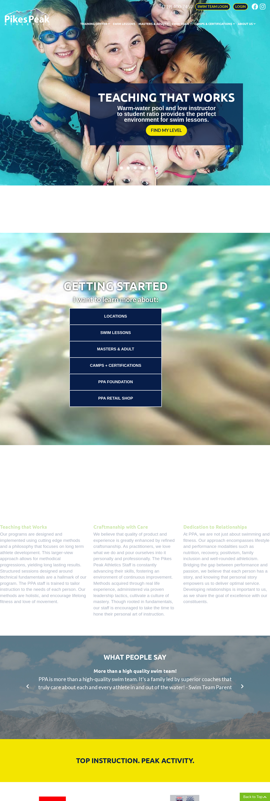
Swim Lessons (124, 24)
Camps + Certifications (115, 365)
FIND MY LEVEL (166, 130)
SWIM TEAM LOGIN (212, 7)
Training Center (95, 24)
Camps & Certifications (214, 24)
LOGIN (240, 7)
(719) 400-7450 (177, 6)
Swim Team (182, 24)
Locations (115, 316)
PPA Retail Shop (115, 398)
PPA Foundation (115, 382)
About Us (246, 24)
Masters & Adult (153, 24)
